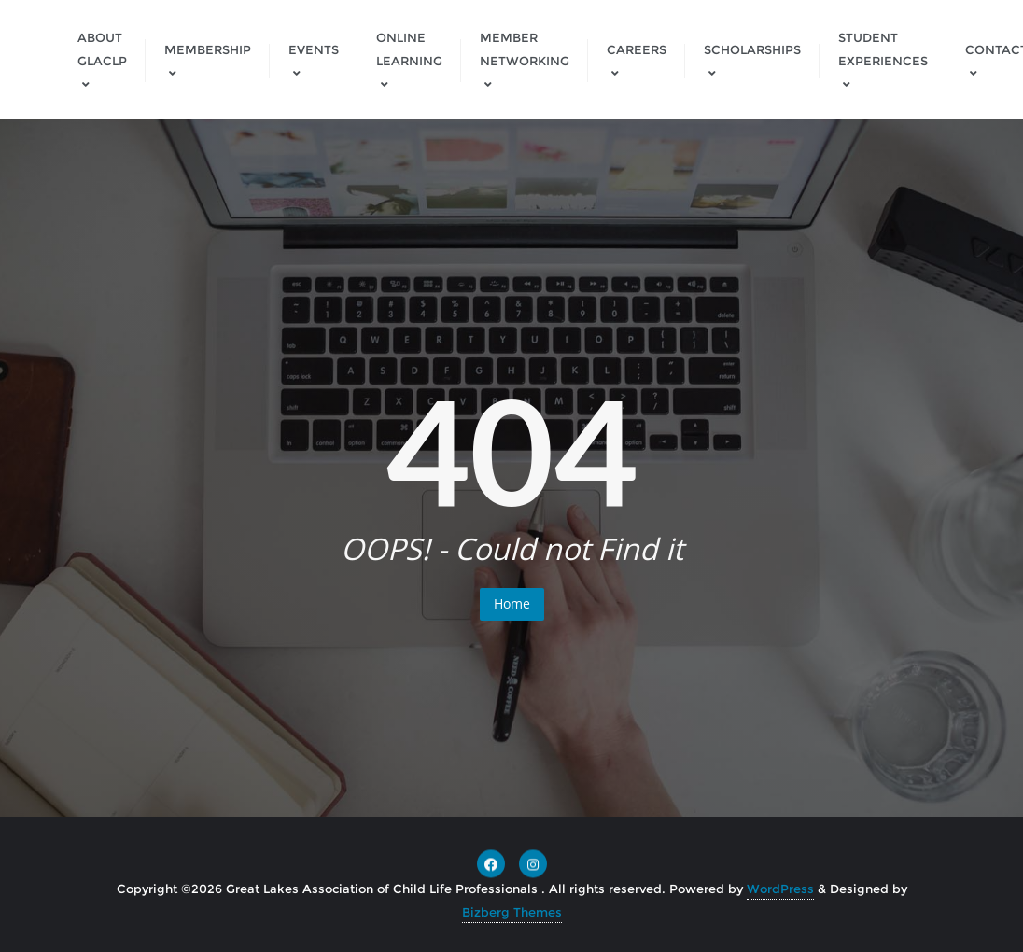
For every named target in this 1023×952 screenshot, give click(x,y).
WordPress (780, 888)
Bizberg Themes (512, 911)
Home (512, 603)
